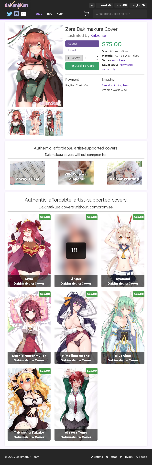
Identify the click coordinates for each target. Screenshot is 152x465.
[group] (29, 250)
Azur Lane (119, 60)
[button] (97, 56)
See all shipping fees (115, 85)
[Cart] (86, 13)
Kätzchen (98, 35)
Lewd (72, 50)
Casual (72, 43)
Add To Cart (82, 66)
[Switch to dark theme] (92, 5)
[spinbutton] (90, 58)
